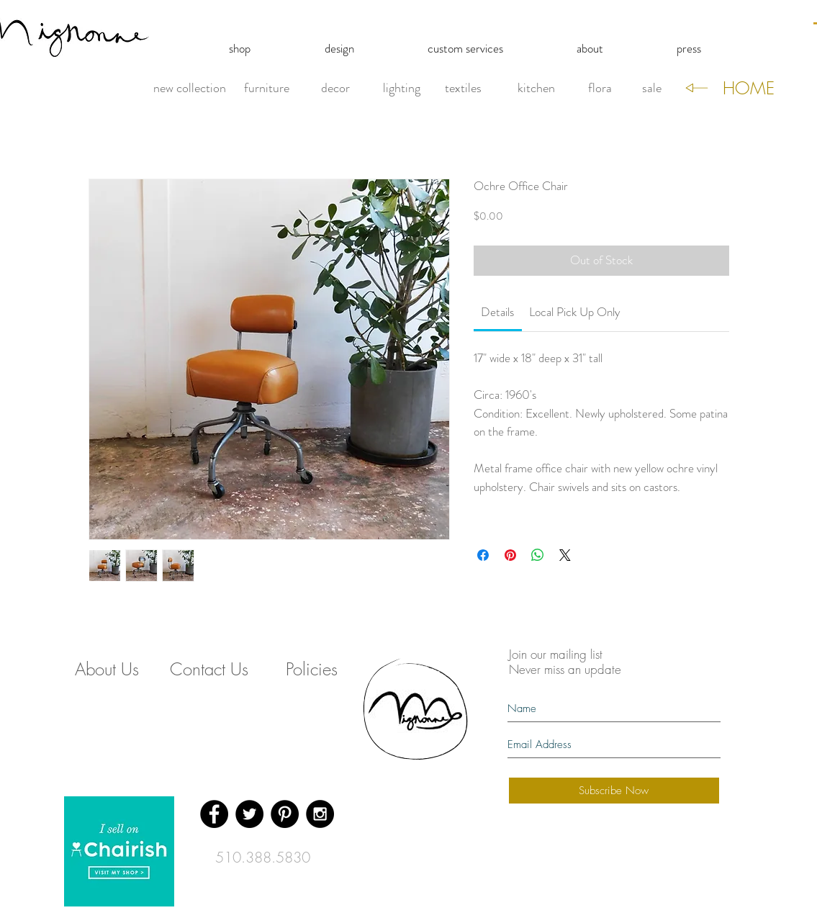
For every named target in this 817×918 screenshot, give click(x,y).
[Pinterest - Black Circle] (285, 814)
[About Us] (107, 669)
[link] (497, 311)
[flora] (600, 88)
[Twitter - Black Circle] (249, 814)
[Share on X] (565, 555)
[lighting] (401, 88)
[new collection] (190, 88)
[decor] (335, 88)
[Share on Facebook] (483, 555)
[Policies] (312, 669)
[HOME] (748, 88)
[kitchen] (536, 88)
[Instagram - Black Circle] (320, 814)
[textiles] (463, 88)
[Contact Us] (209, 669)
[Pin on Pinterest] (510, 555)
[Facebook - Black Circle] (214, 814)
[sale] (652, 88)
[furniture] (267, 88)
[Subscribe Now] (614, 790)
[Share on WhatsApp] (537, 555)
